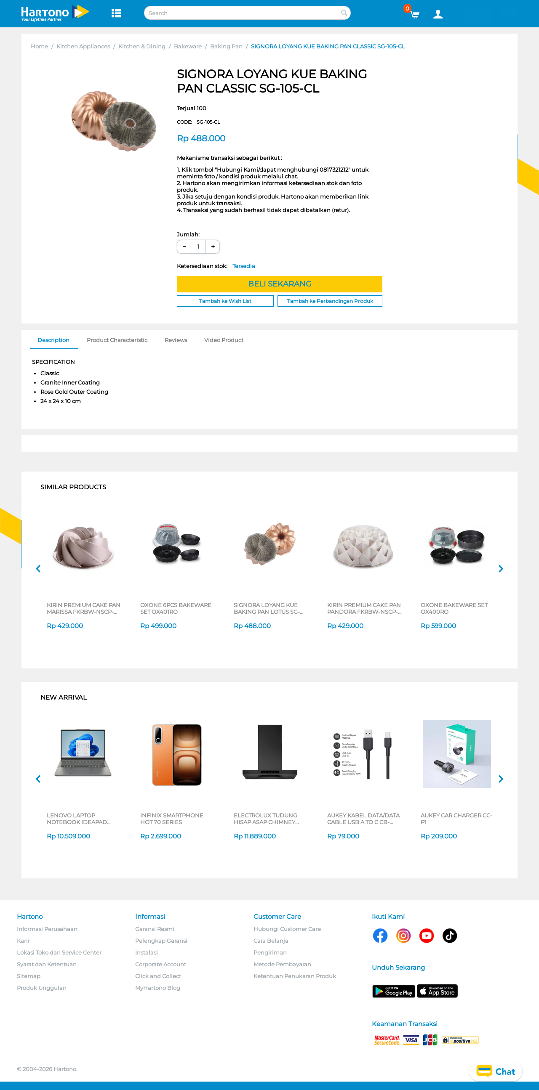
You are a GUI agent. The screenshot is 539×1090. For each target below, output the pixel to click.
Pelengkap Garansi (161, 940)
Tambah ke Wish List (225, 301)
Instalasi (146, 952)
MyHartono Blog (157, 987)
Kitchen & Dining (141, 46)
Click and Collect (158, 976)
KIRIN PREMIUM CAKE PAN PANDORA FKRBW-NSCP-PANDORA (364, 608)
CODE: (198, 122)
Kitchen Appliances (83, 46)
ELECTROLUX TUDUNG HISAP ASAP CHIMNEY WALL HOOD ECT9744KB (269, 818)
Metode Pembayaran (282, 964)
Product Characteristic (117, 340)
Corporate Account (160, 964)
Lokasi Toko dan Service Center (59, 952)
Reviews (176, 340)
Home (39, 46)
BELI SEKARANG (280, 284)
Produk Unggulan (42, 987)
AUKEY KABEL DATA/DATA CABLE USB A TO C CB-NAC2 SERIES (363, 818)
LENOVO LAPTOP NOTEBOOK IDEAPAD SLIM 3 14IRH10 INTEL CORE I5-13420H (77, 818)
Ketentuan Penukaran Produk (294, 976)
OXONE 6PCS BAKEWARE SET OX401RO (175, 608)
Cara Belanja (270, 940)
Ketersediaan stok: (216, 266)
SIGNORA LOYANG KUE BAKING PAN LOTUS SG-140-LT (267, 608)
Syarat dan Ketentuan (47, 964)
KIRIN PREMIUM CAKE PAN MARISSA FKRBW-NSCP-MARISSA (83, 608)
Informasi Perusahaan (47, 929)
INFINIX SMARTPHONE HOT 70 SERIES (171, 818)
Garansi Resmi (154, 929)
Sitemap (28, 976)
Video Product (223, 340)
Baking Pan (226, 46)
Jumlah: (188, 234)
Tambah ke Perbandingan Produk (330, 301)
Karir (23, 940)
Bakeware (188, 46)
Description (53, 340)
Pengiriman (270, 952)
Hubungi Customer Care (287, 929)
